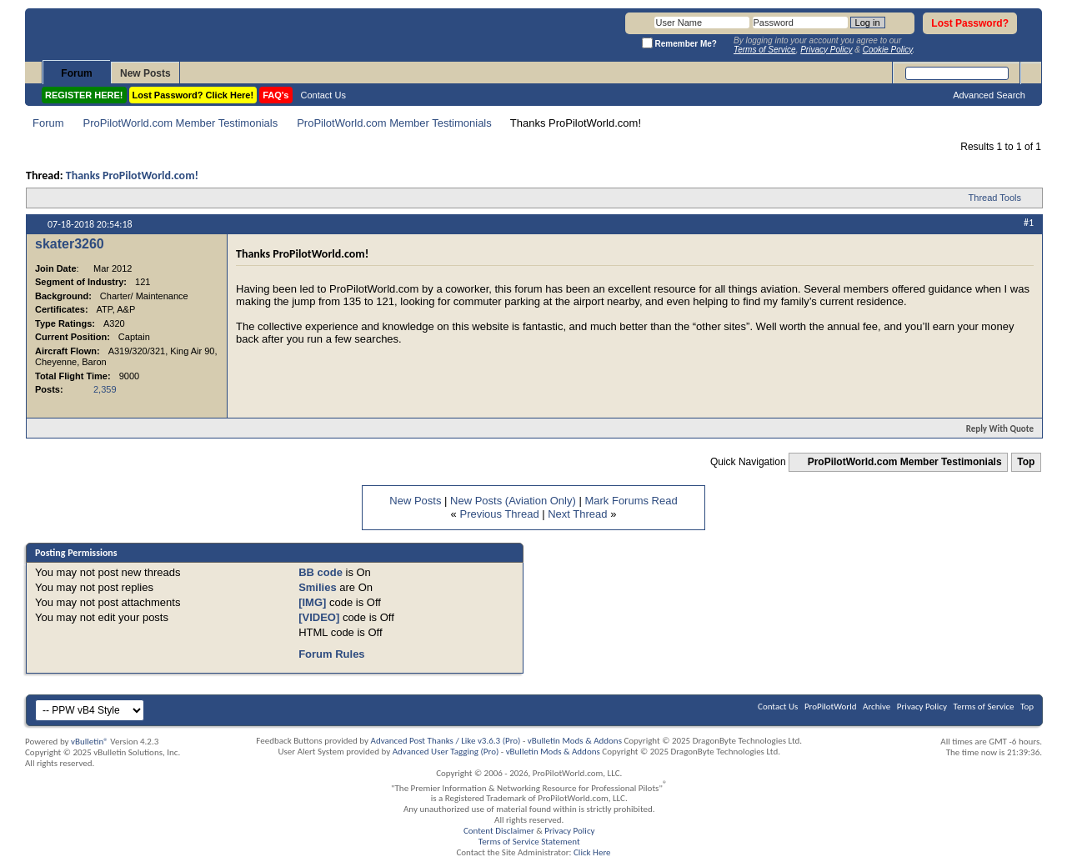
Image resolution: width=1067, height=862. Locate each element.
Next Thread (577, 514)
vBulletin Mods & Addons (575, 740)
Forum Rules (331, 654)
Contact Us (323, 95)
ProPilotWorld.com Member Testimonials (180, 123)
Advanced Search (989, 95)
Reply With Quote (993, 428)
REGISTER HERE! (84, 95)
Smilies (317, 587)
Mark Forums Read (630, 500)
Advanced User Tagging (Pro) (446, 751)
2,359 (105, 389)
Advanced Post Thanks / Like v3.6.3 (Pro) (446, 740)
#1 (1029, 222)
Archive (876, 706)
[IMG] (312, 602)
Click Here (592, 852)
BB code (320, 572)
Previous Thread (499, 514)
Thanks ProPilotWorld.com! (132, 175)
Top (1025, 462)
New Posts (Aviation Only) (513, 500)
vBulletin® (89, 741)
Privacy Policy (922, 706)
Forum (76, 73)
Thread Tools (995, 198)
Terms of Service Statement (529, 841)
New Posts (145, 73)
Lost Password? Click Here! (193, 95)
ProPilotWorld (830, 706)
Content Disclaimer (498, 830)
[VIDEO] (318, 617)
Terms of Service (984, 706)
